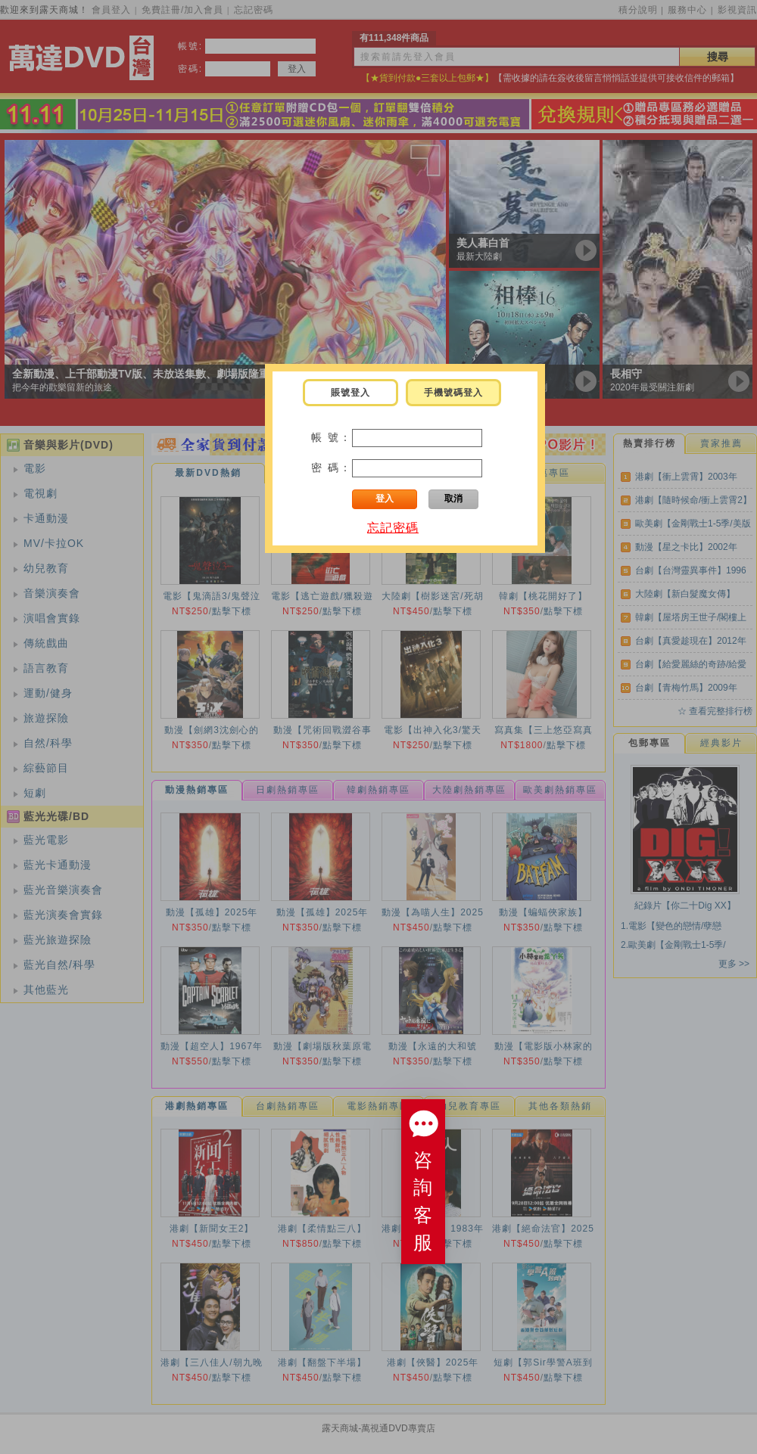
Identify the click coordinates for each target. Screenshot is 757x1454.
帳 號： (331, 437)
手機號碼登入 (453, 392)
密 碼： (331, 467)
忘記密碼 (393, 527)
